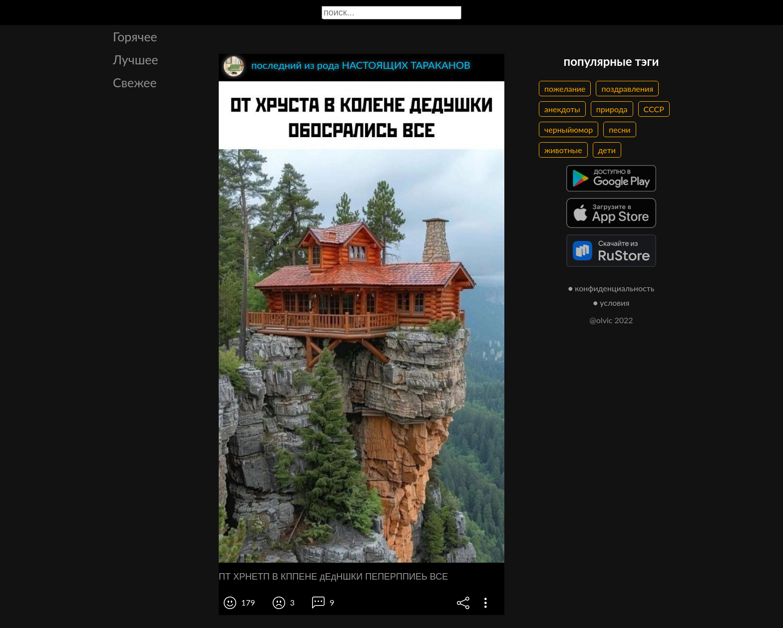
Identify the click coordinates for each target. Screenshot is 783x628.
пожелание (564, 88)
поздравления (627, 88)
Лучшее (135, 59)
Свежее (135, 82)
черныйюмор (568, 129)
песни (619, 129)
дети (607, 150)
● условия (611, 302)
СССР (654, 109)
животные (563, 150)
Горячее (135, 36)
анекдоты (562, 109)
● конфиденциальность (611, 288)
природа (612, 109)
